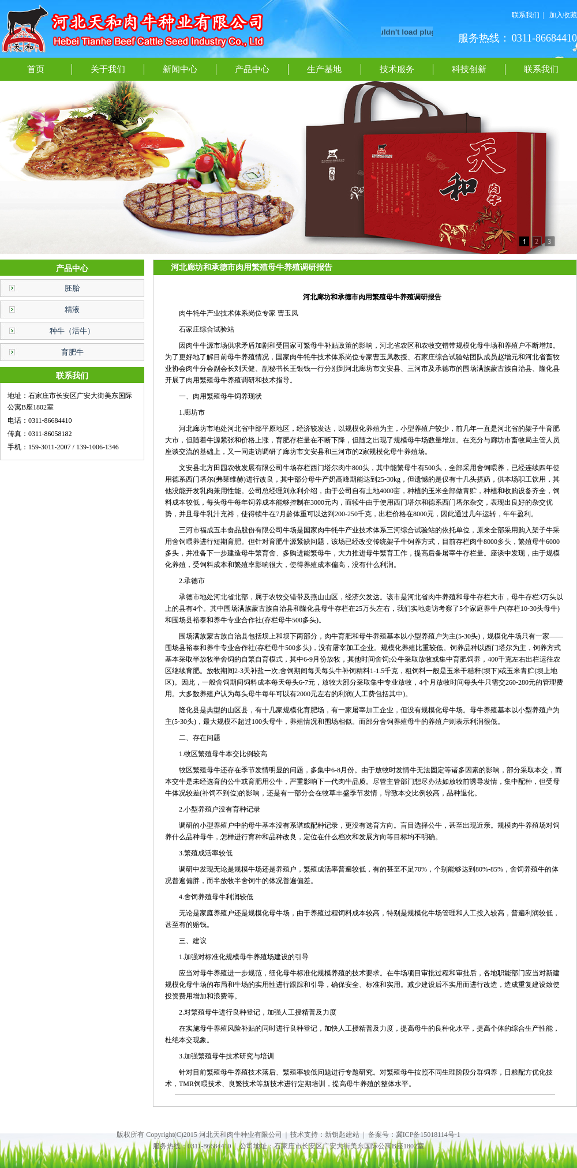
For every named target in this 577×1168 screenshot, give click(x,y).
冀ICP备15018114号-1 (428, 1135)
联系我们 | (528, 15)
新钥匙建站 (342, 1135)
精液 (72, 309)
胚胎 (72, 288)
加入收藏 (563, 15)
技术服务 (397, 69)
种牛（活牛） (72, 330)
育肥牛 (72, 352)
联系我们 (541, 69)
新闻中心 (180, 69)
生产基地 (324, 69)
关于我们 (108, 69)
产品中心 (252, 69)
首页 (35, 69)
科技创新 (469, 69)
